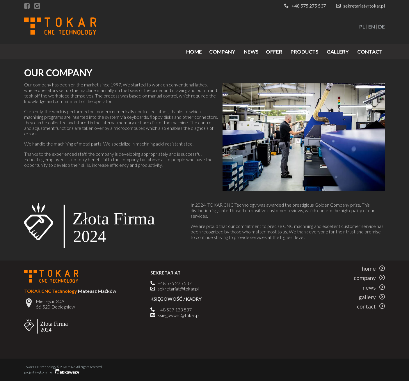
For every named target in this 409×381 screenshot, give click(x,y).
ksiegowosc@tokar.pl (179, 315)
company (222, 52)
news (251, 52)
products (305, 52)
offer (274, 52)
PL (362, 27)
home (194, 52)
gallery (338, 52)
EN (371, 27)
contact (370, 52)
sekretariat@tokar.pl (364, 5)
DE (381, 27)
